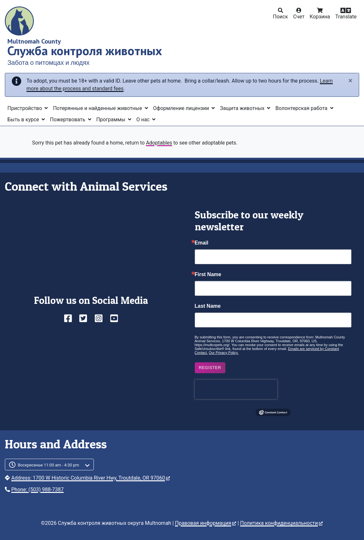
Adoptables (159, 143)
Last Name (208, 306)
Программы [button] (111, 119)
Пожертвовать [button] (68, 119)
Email (202, 242)
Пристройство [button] (25, 108)
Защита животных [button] (243, 108)
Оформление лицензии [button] (181, 108)
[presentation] (236, 389)
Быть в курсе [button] (23, 119)
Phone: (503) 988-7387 (37, 489)
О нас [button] (143, 119)
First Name (208, 274)
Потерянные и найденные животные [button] (98, 108)
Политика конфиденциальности (281, 523)
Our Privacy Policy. (224, 353)
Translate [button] (346, 17)
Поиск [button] (280, 17)
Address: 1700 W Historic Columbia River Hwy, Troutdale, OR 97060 (90, 478)
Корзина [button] (320, 17)
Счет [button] (298, 17)
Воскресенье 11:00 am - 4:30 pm (48, 465)
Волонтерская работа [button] (302, 108)
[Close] (350, 81)
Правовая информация (205, 523)
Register (210, 367)
